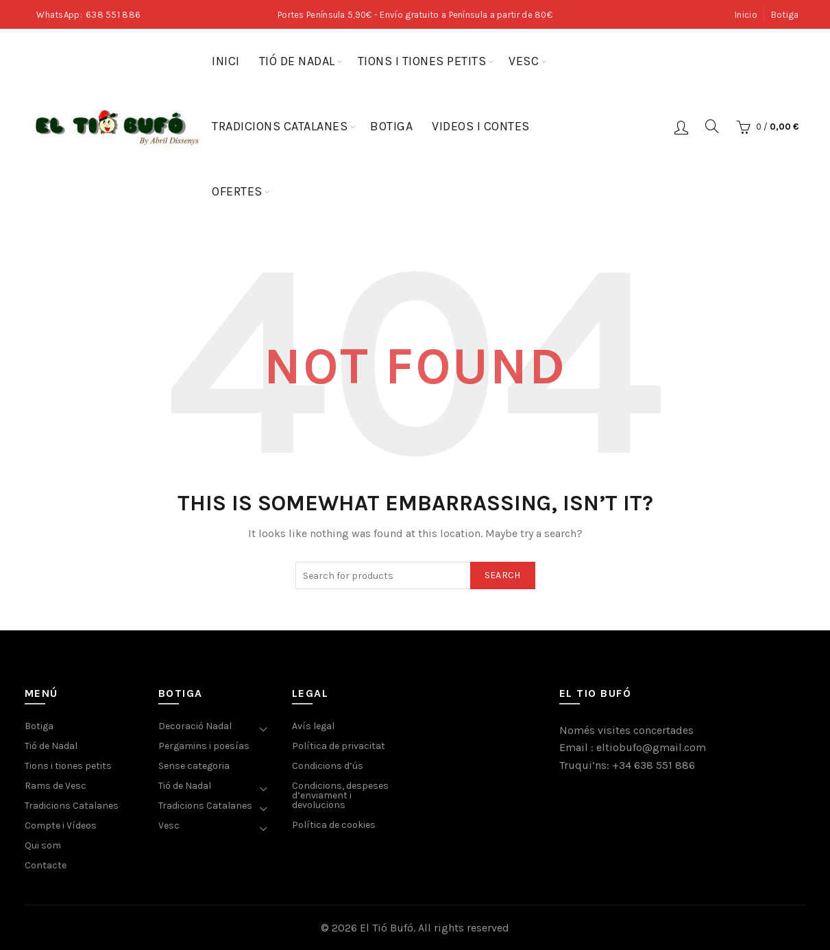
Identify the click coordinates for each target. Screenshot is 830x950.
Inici (226, 61)
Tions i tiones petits (422, 61)
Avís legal (313, 726)
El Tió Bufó (386, 927)
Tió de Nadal (297, 61)
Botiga (785, 15)
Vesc (524, 61)
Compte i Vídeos (61, 825)
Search (503, 575)
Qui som (43, 845)
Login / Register (681, 127)
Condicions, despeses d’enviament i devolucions (340, 795)
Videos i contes (481, 126)
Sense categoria (194, 766)
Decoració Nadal (195, 726)
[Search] (712, 126)
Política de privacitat (338, 746)
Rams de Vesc (55, 786)
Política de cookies (334, 825)
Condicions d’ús (327, 766)
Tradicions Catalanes (279, 126)
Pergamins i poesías (203, 746)
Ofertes (237, 191)
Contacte (45, 865)
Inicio (746, 15)
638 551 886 (113, 15)
